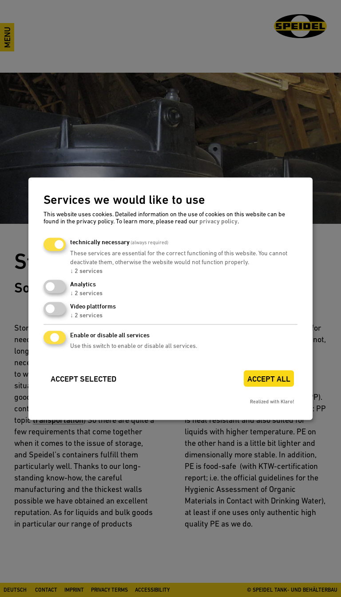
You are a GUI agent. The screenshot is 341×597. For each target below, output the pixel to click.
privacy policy (218, 221)
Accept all (268, 378)
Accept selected (83, 378)
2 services (86, 271)
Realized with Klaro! (272, 402)
